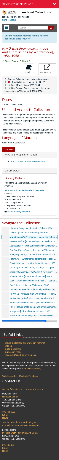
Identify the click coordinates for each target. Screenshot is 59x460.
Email (5, 415)
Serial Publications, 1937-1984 (25, 85)
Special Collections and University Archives (28, 79)
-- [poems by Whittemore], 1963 (31, 276)
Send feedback (9, 20)
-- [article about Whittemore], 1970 (30, 311)
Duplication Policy (13, 352)
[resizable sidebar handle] (29, 321)
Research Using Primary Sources (20, 355)
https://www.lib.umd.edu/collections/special (25, 190)
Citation (28, 69)
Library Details (13, 170)
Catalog (8, 346)
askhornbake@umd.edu (18, 211)
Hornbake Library (10, 397)
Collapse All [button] (8, 149)
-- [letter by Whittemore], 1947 (29, 285)
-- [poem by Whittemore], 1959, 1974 (30, 232)
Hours (5, 418)
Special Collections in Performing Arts (19, 422)
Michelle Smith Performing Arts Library (20, 433)
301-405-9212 (8, 412)
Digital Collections (13, 349)
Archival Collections (36, 12)
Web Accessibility (10, 376)
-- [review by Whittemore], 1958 (32, 263)
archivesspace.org (32, 368)
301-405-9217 (8, 445)
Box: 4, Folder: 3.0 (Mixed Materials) (28, 161)
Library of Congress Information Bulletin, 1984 (31, 228)
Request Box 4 (47, 69)
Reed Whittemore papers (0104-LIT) (28, 82)
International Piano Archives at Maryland (21, 425)
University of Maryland (17, 4)
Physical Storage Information (21, 154)
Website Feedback (29, 376)
